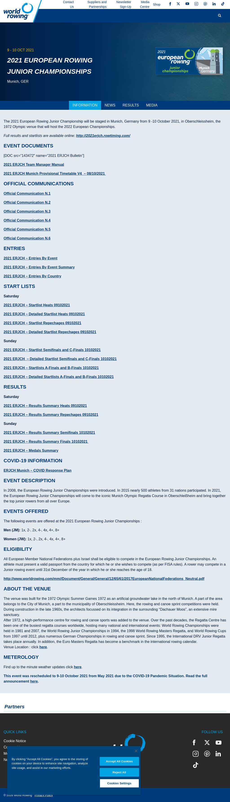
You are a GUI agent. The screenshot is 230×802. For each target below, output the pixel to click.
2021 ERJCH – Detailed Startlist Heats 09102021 (44, 314)
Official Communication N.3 (27, 211)
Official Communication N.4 (27, 220)
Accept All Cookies (119, 761)
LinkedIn (214, 4)
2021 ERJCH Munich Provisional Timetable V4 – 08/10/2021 (55, 173)
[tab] (85, 105)
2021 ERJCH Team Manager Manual (34, 164)
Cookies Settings (119, 783)
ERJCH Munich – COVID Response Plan (37, 470)
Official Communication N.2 (27, 202)
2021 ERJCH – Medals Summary (31, 450)
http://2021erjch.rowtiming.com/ (103, 136)
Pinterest (205, 4)
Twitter (178, 4)
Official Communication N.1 (27, 193)
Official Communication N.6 (27, 238)
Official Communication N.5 (27, 229)
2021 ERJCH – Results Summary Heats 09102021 (45, 406)
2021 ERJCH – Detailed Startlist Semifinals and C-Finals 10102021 (60, 359)
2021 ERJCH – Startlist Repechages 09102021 (42, 323)
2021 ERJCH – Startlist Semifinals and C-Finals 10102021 (52, 350)
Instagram (196, 4)
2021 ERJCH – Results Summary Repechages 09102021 (51, 415)
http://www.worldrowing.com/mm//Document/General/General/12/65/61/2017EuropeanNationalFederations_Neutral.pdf (104, 579)
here (43, 647)
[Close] (136, 751)
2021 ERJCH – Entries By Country (32, 276)
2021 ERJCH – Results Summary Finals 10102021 (46, 441)
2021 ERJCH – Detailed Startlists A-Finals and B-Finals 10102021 (59, 377)
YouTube (187, 4)
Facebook (170, 4)
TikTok (223, 4)
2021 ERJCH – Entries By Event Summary (39, 267)
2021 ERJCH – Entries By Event (30, 258)
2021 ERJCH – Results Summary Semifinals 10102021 (49, 433)
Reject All (119, 772)
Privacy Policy (44, 795)
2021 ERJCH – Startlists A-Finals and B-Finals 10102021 (51, 368)
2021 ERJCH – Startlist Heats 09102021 (37, 305)
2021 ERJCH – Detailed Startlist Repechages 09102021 (50, 332)
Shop (156, 4)
